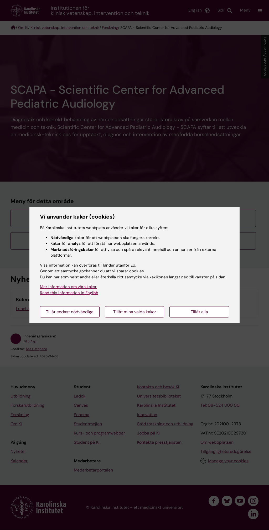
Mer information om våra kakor (68, 286)
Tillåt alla (199, 312)
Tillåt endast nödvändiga (70, 312)
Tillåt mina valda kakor (134, 312)
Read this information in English (69, 292)
